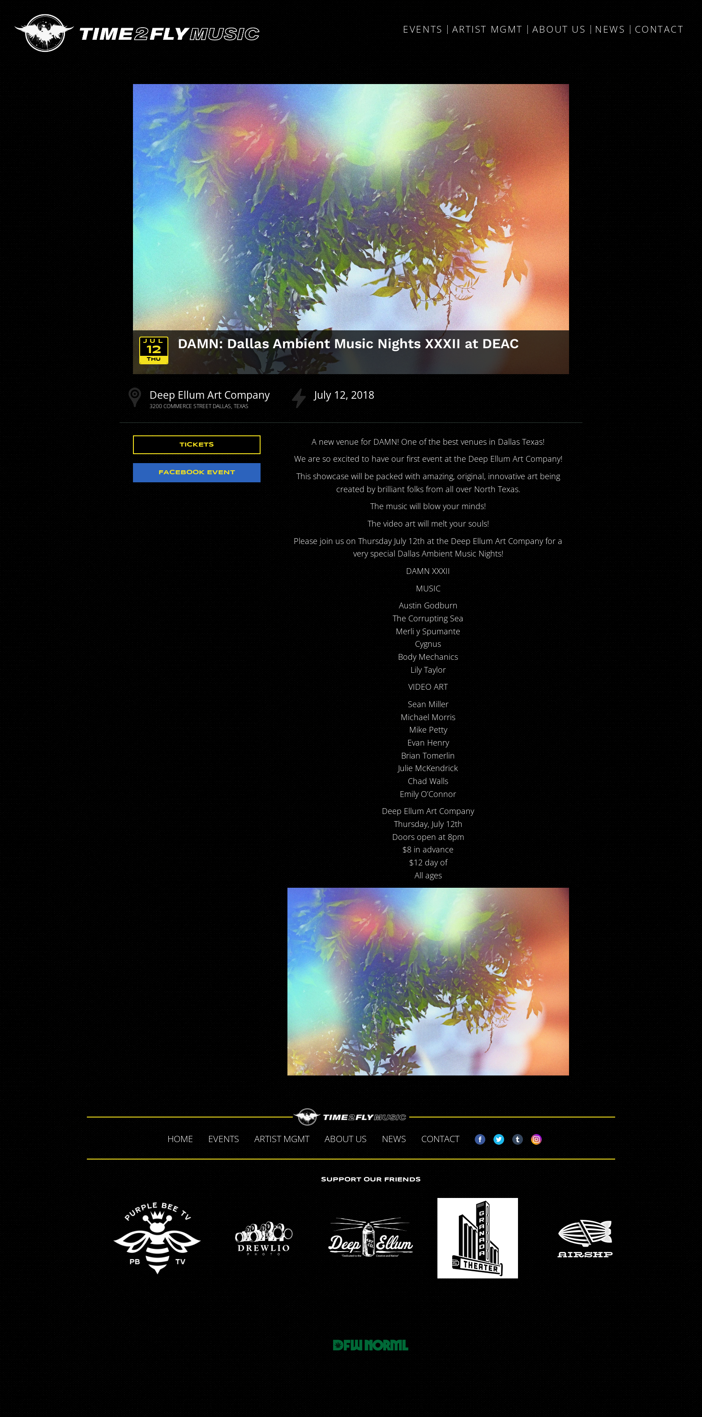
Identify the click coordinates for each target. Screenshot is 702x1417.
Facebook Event (196, 472)
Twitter (495, 1138)
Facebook (476, 1138)
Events (422, 29)
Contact (659, 29)
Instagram (533, 1138)
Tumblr (514, 1138)
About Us (559, 29)
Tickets (197, 445)
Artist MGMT (487, 29)
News (610, 29)
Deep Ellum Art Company (210, 395)
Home (180, 1139)
